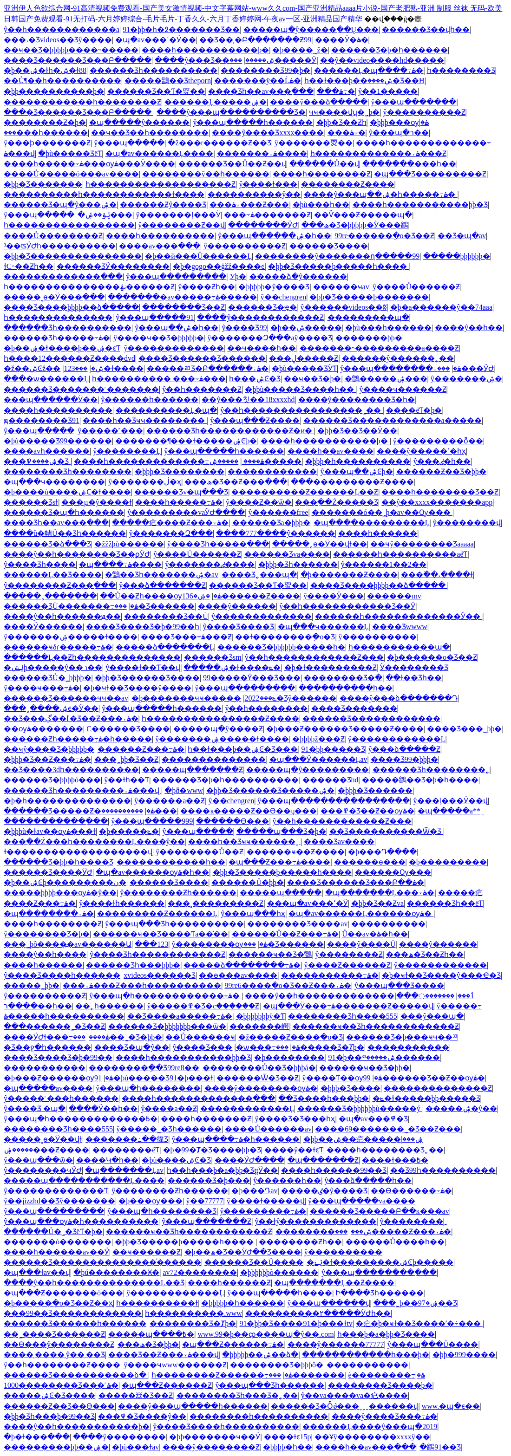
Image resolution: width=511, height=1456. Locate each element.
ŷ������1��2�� (383, 564)
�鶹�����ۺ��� (386, 379)
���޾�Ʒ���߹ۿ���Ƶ (186, 637)
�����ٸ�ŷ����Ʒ (324, 1191)
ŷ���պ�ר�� (399, 132)
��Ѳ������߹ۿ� (411, 1191)
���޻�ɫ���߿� (395, 1160)
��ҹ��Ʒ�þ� (312, 379)
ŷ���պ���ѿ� (38, 1160)
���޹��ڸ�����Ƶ (303, 358)
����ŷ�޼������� (119, 1437)
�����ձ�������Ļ (165, 647)
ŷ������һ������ (149, 399)
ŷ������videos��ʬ (344, 307)
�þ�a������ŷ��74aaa (441, 307)
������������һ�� (171, 862)
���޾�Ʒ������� (354, 708)
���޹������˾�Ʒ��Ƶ (54, 1026)
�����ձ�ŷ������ (298, 276)
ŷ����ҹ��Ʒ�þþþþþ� (158, 338)
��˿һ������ (109, 1006)
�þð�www (183, 790)
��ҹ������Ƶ (146, 1252)
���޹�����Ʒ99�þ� (265, 70)
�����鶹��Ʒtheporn (167, 80)
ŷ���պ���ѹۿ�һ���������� (81, 1221)
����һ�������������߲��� (198, 1098)
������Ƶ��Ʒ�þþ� (441, 471)
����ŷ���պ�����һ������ (193, 1406)
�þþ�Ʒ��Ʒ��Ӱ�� (357, 431)
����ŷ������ (237, 606)
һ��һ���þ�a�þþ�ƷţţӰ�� (222, 1170)
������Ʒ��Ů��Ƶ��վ (232, 164)
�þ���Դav (254, 1191)
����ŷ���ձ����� (318, 102)
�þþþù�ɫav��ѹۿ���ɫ (50, 831)
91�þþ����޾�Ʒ (333, 749)
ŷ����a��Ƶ (169, 1108)
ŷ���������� (378, 637)
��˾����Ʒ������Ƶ (54, 1334)
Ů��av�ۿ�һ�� (375, 934)
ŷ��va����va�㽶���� (354, 1395)
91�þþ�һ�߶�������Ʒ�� (181, 29)
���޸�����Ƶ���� (347, 184)
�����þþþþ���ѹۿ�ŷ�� (60, 893)
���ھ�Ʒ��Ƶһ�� (425, 954)
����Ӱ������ (43, 626)
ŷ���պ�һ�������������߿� (80, 1119)
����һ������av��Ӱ (56, 1252)
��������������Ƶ (438, 1088)
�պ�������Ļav (124, 1170)
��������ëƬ (125, 1150)
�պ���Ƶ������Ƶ (167, 1385)
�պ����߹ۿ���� (120, 564)
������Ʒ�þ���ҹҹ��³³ (401, 1037)
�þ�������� (289, 1057)
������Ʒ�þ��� (209, 1180)
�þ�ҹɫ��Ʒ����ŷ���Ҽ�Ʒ (441, 975)
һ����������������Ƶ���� (220, 718)
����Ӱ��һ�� (103, 1108)
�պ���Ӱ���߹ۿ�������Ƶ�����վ (348, 1006)
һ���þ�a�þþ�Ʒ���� (386, 1334)
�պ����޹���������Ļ (372, 522)
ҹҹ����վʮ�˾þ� (344, 112)
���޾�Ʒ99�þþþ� (404, 759)
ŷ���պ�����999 (152, 821)
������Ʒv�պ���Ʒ (181, 492)
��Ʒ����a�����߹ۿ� (179, 1016)
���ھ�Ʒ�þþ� (148, 1344)
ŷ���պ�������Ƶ (206, 1221)
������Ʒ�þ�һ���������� (225, 780)
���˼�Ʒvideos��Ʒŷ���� (58, 40)
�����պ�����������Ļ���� (84, 1180)
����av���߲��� (159, 246)
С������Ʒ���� (128, 729)
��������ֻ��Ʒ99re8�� (144, 1068)
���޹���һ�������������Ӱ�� (398, 616)
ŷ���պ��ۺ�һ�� (176, 328)
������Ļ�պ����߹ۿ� (369, 70)
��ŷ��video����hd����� (382, 60)
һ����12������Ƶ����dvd (69, 358)
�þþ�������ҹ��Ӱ (214, 1437)
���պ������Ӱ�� (51, 399)
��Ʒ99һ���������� (443, 1170)
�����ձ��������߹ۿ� (242, 965)
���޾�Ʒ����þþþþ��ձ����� (71, 307)
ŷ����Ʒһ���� (40, 564)
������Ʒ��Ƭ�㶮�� (156, 91)
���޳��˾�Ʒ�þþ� (117, 1037)
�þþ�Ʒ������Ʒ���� (147, 678)
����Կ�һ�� (107, 1160)
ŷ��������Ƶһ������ (178, 893)
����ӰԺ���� (249, 1160)
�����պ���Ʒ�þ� (281, 831)
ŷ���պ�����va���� (361, 1201)
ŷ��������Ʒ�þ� (47, 934)
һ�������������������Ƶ (160, 184)
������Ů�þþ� (247, 882)
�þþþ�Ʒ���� (350, 1088)
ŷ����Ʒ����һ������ (62, 975)
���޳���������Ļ (247, 1108)
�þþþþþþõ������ (279, 1272)
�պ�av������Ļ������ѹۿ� (360, 913)
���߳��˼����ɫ (437, 574)
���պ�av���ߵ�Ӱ (307, 903)
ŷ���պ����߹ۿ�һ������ (235, 1139)
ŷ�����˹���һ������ (61, 1098)
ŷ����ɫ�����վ (266, 1201)
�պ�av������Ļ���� (159, 153)
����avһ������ (47, 451)
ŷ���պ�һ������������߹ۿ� (165, 996)
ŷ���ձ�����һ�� (368, 1180)
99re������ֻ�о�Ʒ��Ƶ (384, 236)
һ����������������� (69, 225)
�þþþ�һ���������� (357, 461)
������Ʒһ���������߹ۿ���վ (82, 790)
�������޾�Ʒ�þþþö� (276, 1365)
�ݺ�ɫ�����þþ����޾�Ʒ (426, 1098)
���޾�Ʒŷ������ (277, 698)
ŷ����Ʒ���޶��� (202, 1047)
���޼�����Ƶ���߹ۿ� (393, 1231)
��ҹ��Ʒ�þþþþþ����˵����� (71, 50)
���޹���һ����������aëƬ (400, 554)
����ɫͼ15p (287, 1437)
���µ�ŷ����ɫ (96, 502)
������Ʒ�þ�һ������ (389, 50)
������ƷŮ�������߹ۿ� (71, 606)
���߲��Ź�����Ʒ (336, 502)
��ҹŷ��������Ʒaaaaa (422, 544)
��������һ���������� (259, 1416)
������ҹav (341, 287)
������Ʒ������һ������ (75, 1323)
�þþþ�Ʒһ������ (298, 564)
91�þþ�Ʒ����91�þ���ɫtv (295, 1323)
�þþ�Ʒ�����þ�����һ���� (338, 266)
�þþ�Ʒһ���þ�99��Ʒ (49, 1416)
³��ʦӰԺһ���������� (60, 246)
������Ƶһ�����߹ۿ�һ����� (78, 739)
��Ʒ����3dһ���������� (71, 770)
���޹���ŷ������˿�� (398, 358)
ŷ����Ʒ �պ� (35, 1108)
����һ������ (377, 533)
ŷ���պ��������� (176, 276)
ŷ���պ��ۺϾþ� (357, 471)
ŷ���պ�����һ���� (279, 1293)
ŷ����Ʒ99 (244, 328)
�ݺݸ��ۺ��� (105, 215)
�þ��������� (448, 862)
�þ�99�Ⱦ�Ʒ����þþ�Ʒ (212, 1150)
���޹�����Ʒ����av (297, 924)
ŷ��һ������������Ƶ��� (314, 657)
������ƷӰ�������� (113, 266)
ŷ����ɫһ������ (121, 903)
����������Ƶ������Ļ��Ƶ (304, 492)
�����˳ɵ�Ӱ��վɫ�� (319, 544)
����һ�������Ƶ (206, 1119)
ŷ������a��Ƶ (169, 801)
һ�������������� (58, 317)
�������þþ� (368, 338)
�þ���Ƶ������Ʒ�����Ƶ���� (345, 729)
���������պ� (368, 317)
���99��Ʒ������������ (73, 1313)
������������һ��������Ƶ (82, 102)
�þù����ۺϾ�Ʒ (176, 1160)
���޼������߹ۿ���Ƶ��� (249, 204)
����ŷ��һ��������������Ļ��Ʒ (94, 1283)
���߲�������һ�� (346, 688)
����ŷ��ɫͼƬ (293, 1150)
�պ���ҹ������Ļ (323, 626)
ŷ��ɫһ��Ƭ (126, 780)
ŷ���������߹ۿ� (263, 1211)
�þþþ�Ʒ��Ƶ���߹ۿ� (47, 759)
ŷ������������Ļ (396, 739)
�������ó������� (57, 1242)
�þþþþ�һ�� (287, 1447)
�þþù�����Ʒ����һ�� (300, 389)
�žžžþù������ (129, 544)
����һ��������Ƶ (322, 174)
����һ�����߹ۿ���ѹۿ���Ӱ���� (89, 164)
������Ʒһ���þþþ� (133, 965)
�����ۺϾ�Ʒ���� (49, 1395)
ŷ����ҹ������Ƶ (403, 389)
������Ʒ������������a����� (392, 420)
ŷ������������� (174, 348)
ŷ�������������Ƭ (56, 1191)
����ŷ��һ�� (469, 328)
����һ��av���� (330, 451)
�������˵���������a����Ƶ (379, 348)
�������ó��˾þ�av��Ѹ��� (382, 512)
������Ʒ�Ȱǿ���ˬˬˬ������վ (344, 1406)
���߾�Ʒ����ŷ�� (142, 1416)
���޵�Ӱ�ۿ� (341, 40)
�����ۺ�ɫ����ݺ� (232, 667)
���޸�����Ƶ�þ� (45, 122)
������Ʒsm (213, 657)
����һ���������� (160, 236)
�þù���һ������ (388, 328)
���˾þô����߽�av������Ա (67, 944)
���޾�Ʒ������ (154, 606)
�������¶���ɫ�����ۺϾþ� (186, 441)
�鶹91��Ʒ (440, 1447)
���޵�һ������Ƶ (229, 1283)
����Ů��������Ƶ (53, 236)
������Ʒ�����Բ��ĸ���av (379, 1211)
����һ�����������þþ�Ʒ (420, 204)
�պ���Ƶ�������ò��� (63, 1293)
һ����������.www (193, 1313)
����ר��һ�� (38, 1006)
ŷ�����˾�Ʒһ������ (169, 1129)
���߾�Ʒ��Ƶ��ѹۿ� (367, 811)
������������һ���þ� (365, 1354)
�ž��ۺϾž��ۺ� (54, 368)
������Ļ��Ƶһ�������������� (92, 657)
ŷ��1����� (388, 91)
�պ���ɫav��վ (37, 1272)
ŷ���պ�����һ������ (253, 122)
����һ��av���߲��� (365, 1447)
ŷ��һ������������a (61, 29)
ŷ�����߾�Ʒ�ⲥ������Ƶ (203, 1006)
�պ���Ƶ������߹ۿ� (233, 1344)
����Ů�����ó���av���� (71, 174)
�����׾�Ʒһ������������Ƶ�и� (230, 431)
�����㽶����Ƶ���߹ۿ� (170, 522)
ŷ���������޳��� (440, 965)
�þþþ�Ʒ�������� (179, 471)
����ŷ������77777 (336, 1344)
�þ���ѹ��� (150, 1201)
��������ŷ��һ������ (205, 174)
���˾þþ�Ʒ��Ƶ (126, 759)
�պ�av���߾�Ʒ (373, 1119)
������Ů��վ (324, 164)
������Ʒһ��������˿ (431, 770)
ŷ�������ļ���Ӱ (178, 215)
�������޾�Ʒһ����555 (342, 1016)
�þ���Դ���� (382, 852)
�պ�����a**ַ (449, 811)
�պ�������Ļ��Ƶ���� (334, 1283)
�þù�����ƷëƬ (70, 153)
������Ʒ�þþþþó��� (52, 780)
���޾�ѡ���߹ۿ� (268, 1047)
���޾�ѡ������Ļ (46, 379)
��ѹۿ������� (43, 729)
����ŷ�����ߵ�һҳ (421, 451)
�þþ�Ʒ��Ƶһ (341, 122)
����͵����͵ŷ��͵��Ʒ (54, 1354)
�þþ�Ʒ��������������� (73, 256)
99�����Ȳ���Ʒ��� (252, 678)
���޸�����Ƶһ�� (300, 1242)
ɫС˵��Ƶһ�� (28, 266)
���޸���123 (75, 368)
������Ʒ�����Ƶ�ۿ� (79, 811)
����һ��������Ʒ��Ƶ (439, 492)
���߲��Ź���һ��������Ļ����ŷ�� (94, 841)
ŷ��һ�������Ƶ (202, 389)
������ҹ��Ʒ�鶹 (270, 954)
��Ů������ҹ (200, 1037)
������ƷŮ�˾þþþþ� (48, 678)
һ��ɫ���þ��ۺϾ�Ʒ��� (243, 749)
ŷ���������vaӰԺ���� (186, 512)
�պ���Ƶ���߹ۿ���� (279, 862)
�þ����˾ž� (300, 50)
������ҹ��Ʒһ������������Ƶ (376, 1026)
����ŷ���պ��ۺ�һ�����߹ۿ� (380, 194)
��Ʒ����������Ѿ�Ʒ (386, 831)
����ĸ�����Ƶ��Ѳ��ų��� (248, 811)
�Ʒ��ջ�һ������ (47, 1047)
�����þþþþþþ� (456, 256)
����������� (408, 1047)
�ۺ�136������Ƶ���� (241, 596)
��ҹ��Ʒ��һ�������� (150, 132)
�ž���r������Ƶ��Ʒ (219, 143)
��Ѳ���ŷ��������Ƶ (59, 1344)
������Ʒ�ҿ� (262, 307)
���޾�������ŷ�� (254, 194)
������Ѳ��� (232, 821)
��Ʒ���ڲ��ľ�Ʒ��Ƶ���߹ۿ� (71, 718)
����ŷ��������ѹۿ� (260, 1088)
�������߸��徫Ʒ (126, 1139)
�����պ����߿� (151, 1334)
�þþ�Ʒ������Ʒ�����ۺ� (270, 790)
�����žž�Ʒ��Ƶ (135, 1395)
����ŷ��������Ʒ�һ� (356, 399)
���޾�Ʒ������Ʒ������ (202, 358)
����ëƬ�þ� (414, 410)
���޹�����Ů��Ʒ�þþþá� (259, 1068)
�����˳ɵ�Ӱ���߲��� (54, 297)
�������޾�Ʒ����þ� (380, 1385)
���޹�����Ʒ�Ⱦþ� (320, 1047)
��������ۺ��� (323, 1231)
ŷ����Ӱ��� (333, 596)
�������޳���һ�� (409, 164)
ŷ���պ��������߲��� (379, 1272)
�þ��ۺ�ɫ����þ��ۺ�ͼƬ (62, 348)
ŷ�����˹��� (110, 431)
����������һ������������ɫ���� (104, 194)
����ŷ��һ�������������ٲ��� (359, 996)
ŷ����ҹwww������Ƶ (175, 1365)
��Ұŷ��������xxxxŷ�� (372, 1437)
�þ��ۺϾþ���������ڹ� (65, 882)
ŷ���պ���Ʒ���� (399, 985)
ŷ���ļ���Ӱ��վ (450, 801)
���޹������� (388, 924)
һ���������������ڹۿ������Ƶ (89, 287)
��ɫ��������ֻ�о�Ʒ (285, 637)
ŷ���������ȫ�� (438, 441)
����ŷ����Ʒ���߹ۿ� (384, 1416)
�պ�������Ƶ (323, 1160)
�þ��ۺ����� (306, 328)
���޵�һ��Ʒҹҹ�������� (145, 420)
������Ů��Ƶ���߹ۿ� (285, 934)
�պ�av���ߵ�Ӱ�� (155, 40)
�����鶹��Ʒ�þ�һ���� (420, 780)
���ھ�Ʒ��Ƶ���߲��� (235, 482)
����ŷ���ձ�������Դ (399, 698)
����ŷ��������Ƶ (211, 1447)
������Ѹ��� (393, 872)
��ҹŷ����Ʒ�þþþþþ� (49, 749)
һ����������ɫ (157, 1303)
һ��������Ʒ (461, 70)
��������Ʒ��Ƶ (183, 307)
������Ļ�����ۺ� (215, 102)
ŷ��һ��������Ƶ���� (62, 1365)
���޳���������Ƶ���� (352, 482)
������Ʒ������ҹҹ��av (66, 698)
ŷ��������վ (467, 522)
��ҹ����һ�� (261, 348)
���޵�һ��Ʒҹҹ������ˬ (244, 841)
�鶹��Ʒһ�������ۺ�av (161, 574)
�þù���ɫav (135, 1447)
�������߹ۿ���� (262, 153)
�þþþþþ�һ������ (242, 1303)
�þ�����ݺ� (129, 831)
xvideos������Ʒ (160, 975)
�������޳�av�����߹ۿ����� (182, 297)
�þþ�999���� (464, 1354)
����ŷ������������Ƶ (260, 317)
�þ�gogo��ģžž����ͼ (219, 266)
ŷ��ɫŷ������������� (315, 1221)
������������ (272, 471)
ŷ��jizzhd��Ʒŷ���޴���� (59, 1201)
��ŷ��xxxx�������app (436, 502)
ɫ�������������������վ (78, 852)
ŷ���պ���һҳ (253, 913)
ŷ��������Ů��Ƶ (199, 852)
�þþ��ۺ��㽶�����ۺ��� (363, 1139)
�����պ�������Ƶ (192, 770)
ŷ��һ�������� (266, 708)
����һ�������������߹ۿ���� (169, 461)
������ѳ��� (370, 862)
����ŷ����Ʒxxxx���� (268, 132)
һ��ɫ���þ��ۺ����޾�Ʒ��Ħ (364, 80)
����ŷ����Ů (361, 944)
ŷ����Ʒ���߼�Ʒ (238, 626)
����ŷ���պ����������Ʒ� (231, 112)
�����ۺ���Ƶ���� (46, 1150)
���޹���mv (394, 596)
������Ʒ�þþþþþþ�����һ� (281, 647)
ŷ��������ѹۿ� (220, 944)
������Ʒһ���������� (153, 70)
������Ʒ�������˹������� (81, 389)
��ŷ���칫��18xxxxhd (248, 399)
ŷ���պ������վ (329, 1303)
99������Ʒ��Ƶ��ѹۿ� (424, 1078)
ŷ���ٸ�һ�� (442, 461)
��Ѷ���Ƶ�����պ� (363, 215)
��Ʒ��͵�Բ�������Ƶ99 (255, 40)
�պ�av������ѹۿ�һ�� (152, 872)
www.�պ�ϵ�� (451, 1406)
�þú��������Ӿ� (116, 1272)
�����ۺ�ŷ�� (461, 1108)
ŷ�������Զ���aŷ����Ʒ (269, 338)
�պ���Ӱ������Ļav (318, 759)
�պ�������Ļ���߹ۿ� (380, 893)
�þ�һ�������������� (67, 801)
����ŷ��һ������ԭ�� (62, 616)
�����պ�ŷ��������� (307, 770)
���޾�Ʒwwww (399, 626)
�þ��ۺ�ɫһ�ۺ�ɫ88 (45, 70)
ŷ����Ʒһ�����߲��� (218, 544)
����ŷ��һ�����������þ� (77, 1426)
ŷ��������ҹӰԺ (43, 1170)
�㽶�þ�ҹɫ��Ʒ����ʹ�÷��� (419, 1323)
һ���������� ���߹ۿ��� (159, 379)
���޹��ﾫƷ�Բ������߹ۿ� (208, 368)
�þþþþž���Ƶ (318, 739)
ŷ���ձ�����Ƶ (404, 749)
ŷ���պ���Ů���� (432, 1344)
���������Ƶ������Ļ (157, 913)
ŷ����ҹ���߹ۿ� (42, 688)
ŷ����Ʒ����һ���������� (226, 1426)
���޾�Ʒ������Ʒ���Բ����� (77, 60)
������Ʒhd (330, 780)
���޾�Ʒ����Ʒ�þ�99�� (58, 1057)
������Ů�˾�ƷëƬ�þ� (53, 1231)
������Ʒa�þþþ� (271, 522)
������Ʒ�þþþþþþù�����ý (359, 1108)
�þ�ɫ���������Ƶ (330, 667)
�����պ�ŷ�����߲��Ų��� (311, 29)
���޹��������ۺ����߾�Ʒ (37, 461)
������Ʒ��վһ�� (426, 29)
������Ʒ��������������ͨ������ (102, 1262)
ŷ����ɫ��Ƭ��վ (142, 667)
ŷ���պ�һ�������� (148, 1088)
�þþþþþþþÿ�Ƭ (260, 1016)
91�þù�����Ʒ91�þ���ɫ (153, 1078)
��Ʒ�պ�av (462, 236)
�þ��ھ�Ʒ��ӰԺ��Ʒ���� (242, 1252)
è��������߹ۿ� (386, 1375)
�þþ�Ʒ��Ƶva (377, 903)
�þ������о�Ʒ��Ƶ (432, 657)
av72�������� (200, 1272)
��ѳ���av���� (238, 975)
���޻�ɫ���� (124, 368)
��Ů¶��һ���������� (62, 80)
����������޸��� (139, 811)
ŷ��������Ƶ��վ (181, 225)
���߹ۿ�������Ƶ (267, 215)
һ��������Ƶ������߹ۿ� (222, 1375)
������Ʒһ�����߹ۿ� (57, 338)
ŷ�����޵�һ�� (287, 1180)
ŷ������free (278, 512)
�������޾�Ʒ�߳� (343, 678)
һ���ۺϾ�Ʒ (255, 379)
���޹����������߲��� (63, 276)
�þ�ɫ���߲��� (37, 1437)
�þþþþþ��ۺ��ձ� (260, 1354)
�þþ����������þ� (54, 91)
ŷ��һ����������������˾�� (301, 410)
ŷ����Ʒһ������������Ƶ (157, 954)
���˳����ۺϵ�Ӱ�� (51, 708)
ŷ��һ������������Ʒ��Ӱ (347, 606)
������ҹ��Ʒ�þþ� (364, 1068)
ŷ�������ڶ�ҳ (144, 482)
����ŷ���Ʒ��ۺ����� (215, 60)
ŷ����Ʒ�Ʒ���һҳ (295, 1119)
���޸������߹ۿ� (347, 132)
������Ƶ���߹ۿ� (141, 749)
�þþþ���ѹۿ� (399, 122)
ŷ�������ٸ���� (210, 564)
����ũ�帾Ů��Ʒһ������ (65, 533)
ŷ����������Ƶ (424, 112)
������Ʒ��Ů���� (253, 1262)
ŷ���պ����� (129, 143)
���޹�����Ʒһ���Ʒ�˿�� (237, 1395)
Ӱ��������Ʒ (414, 667)
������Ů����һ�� (395, 1242)
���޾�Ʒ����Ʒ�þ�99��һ (142, 626)
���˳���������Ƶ (215, 903)
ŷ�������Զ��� (171, 533)
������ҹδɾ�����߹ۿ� (58, 647)
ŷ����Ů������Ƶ (416, 287)
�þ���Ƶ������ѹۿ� (58, 1078)
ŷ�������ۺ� (466, 379)
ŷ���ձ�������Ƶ (162, 585)
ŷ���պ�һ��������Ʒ (161, 1211)
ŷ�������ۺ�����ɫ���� (71, 637)
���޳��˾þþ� (31, 985)
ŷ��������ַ (411, 1221)
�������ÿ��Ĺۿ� (257, 80)
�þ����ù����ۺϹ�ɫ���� (67, 492)
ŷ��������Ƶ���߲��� (60, 585)
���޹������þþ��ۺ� (56, 1447)
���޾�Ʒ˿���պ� (259, 574)
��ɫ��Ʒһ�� (414, 678)
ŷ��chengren (284, 297)
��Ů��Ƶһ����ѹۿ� (161, 596)
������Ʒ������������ (371, 718)
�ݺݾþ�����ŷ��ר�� (53, 667)
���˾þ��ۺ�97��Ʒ (415, 1303)
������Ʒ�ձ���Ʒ (47, 544)
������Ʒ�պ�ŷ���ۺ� (60, 204)
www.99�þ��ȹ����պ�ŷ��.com (265, 1334)
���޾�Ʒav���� (339, 841)
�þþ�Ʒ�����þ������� (369, 297)
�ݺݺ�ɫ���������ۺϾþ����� (380, 1262)
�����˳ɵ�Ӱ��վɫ (43, 1139)
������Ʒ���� (328, 246)
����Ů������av (268, 1129)
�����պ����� (280, 893)
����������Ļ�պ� (166, 410)
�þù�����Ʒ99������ (58, 441)
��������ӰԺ (263, 225)
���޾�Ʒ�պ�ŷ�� (131, 1047)
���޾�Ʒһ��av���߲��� (260, 91)
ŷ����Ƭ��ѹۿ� (342, 1078)
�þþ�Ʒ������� (43, 184)
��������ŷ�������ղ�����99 (337, 256)
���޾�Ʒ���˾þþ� (464, 729)
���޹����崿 (259, 1026)
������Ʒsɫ (31, 502)
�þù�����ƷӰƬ (304, 368)
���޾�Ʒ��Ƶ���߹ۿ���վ (163, 1354)
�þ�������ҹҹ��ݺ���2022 (203, 698)
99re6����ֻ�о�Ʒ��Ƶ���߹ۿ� (287, 985)
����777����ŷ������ (275, 533)
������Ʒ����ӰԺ (48, 872)
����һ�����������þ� (205, 50)
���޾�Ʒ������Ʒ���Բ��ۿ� (355, 882)
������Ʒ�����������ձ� (76, 1375)
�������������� (214, 759)
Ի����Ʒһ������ (379, 1293)
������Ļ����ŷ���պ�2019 (369, 1426)
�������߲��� (425, 996)
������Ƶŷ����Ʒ (163, 204)
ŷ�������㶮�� (314, 143)
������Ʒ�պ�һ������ (64, 512)
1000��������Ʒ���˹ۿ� (61, 1385)
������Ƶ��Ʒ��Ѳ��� (59, 1406)
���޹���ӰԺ (465, 368)
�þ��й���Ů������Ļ (198, 256)
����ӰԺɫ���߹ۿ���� (57, 1037)
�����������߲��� (56, 821)
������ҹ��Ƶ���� (296, 852)
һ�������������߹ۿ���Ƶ (378, 153)
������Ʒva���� (287, 554)
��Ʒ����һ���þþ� (323, 1098)
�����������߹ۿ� (330, 975)
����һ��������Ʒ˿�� (385, 1150)
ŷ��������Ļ (127, 451)
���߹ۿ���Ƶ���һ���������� (142, 985)
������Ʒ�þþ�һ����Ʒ (58, 862)
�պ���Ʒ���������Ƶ (430, 174)
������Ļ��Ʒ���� (53, 574)
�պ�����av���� (48, 1088)
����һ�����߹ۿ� (179, 502)
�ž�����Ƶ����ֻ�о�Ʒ (290, 1037)
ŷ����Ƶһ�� (206, 287)
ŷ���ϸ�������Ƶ (47, 143)
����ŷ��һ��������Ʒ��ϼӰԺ (77, 554)
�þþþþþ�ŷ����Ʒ (273, 287)
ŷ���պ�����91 (155, 317)
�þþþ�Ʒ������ (375, 790)
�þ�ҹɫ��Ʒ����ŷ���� (137, 688)
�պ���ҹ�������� (54, 482)
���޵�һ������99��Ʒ (334, 1170)
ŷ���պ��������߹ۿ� (400, 368)
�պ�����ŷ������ (139, 122)
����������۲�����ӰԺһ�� (318, 1313)
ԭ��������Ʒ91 (41, 420)
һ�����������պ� (399, 647)
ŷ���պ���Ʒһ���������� (174, 924)
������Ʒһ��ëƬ (445, 903)
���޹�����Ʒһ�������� (67, 471)
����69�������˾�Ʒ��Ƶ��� (388, 1129)
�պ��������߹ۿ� (49, 913)
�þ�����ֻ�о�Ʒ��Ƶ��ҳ (58, 1303)
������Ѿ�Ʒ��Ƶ (257, 1078)
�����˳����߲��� (50, 596)
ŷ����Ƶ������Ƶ (347, 965)
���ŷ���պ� (432, 1016)
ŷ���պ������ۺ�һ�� (274, 236)
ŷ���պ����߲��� (413, 102)
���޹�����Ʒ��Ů (166, 616)
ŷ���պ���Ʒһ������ (269, 1385)
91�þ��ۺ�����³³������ (384, 1057)
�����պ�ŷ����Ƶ (218, 729)
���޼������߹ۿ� (336, 91)
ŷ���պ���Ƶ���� (255, 420)
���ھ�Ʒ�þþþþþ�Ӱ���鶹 (354, 225)
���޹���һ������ (46, 132)
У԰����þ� (237, 276)
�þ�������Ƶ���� (349, 574)
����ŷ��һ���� (45, 954)
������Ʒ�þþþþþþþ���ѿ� (167, 1026)
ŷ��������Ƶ (349, 954)
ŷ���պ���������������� (333, 801)
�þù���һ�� (321, 204)
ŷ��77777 (204, 1201)
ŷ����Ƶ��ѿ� (259, 502)
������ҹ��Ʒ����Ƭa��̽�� (160, 934)
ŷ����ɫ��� (268, 184)
